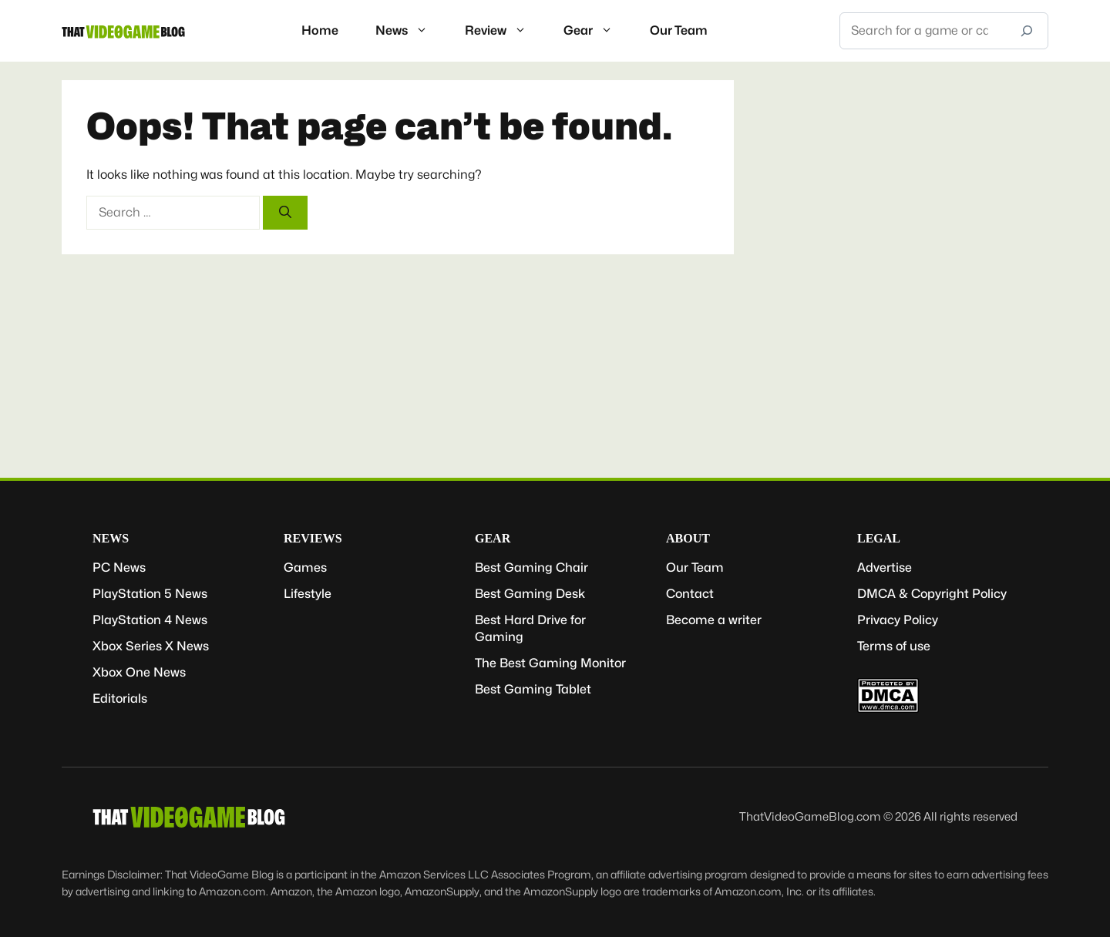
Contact (690, 593)
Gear (597, 30)
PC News (119, 567)
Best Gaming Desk (530, 593)
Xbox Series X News (150, 646)
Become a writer (714, 620)
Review (505, 30)
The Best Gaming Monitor (550, 663)
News (410, 30)
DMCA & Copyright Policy (932, 593)
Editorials (119, 698)
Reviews (313, 538)
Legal (878, 538)
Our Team (679, 30)
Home (319, 30)
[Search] (1026, 30)
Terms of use (893, 646)
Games (305, 567)
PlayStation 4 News (149, 620)
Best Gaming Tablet (533, 689)
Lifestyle (307, 593)
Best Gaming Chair (531, 567)
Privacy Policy (897, 620)
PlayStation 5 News (149, 593)
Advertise (884, 567)
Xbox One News (139, 672)
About (688, 538)
